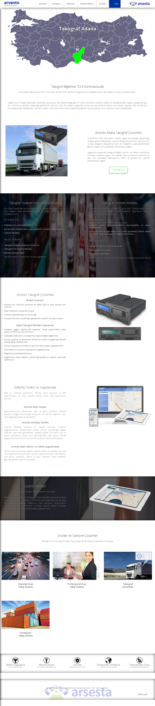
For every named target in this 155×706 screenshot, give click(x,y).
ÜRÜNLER (71, 4)
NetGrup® (142, 694)
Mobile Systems (11, 5)
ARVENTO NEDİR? (87, 4)
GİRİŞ (114, 4)
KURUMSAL (56, 4)
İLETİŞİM (103, 4)
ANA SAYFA (42, 4)
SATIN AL (116, 169)
